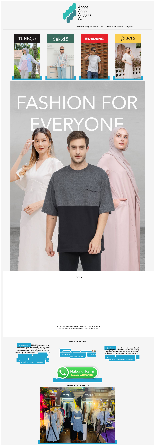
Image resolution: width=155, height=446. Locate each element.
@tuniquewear (24, 345)
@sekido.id (110, 348)
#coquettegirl (66, 354)
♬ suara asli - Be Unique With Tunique (34, 361)
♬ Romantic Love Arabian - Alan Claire (124, 358)
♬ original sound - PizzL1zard (83, 355)
